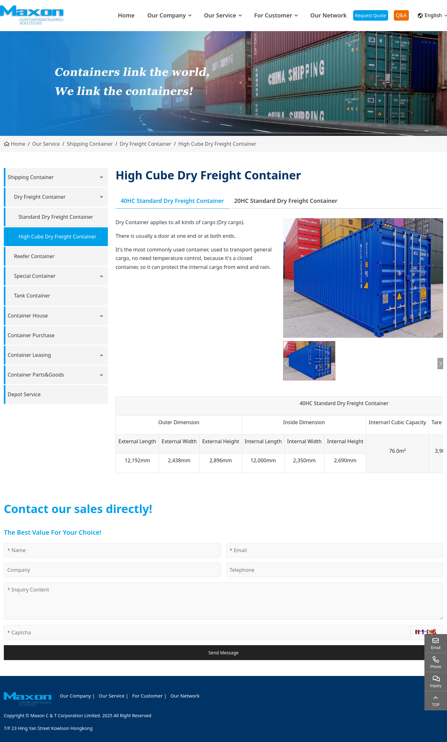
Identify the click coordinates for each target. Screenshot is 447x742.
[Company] (112, 570)
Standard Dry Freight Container (55, 216)
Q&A (401, 15)
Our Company (166, 15)
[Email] (335, 550)
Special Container (35, 275)
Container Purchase (31, 335)
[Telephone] (335, 570)
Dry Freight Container (145, 143)
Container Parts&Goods (36, 374)
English (430, 15)
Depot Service (24, 394)
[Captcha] (207, 632)
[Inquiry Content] (223, 601)
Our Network (328, 15)
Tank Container (32, 295)
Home (126, 15)
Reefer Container (34, 256)
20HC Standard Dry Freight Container (286, 200)
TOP (435, 705)
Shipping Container (90, 143)
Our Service (220, 15)
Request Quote (370, 15)
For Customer (273, 15)
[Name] (112, 550)
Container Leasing (29, 354)
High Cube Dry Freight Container (217, 143)
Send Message (223, 653)
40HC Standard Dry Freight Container (172, 200)
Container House (28, 315)
